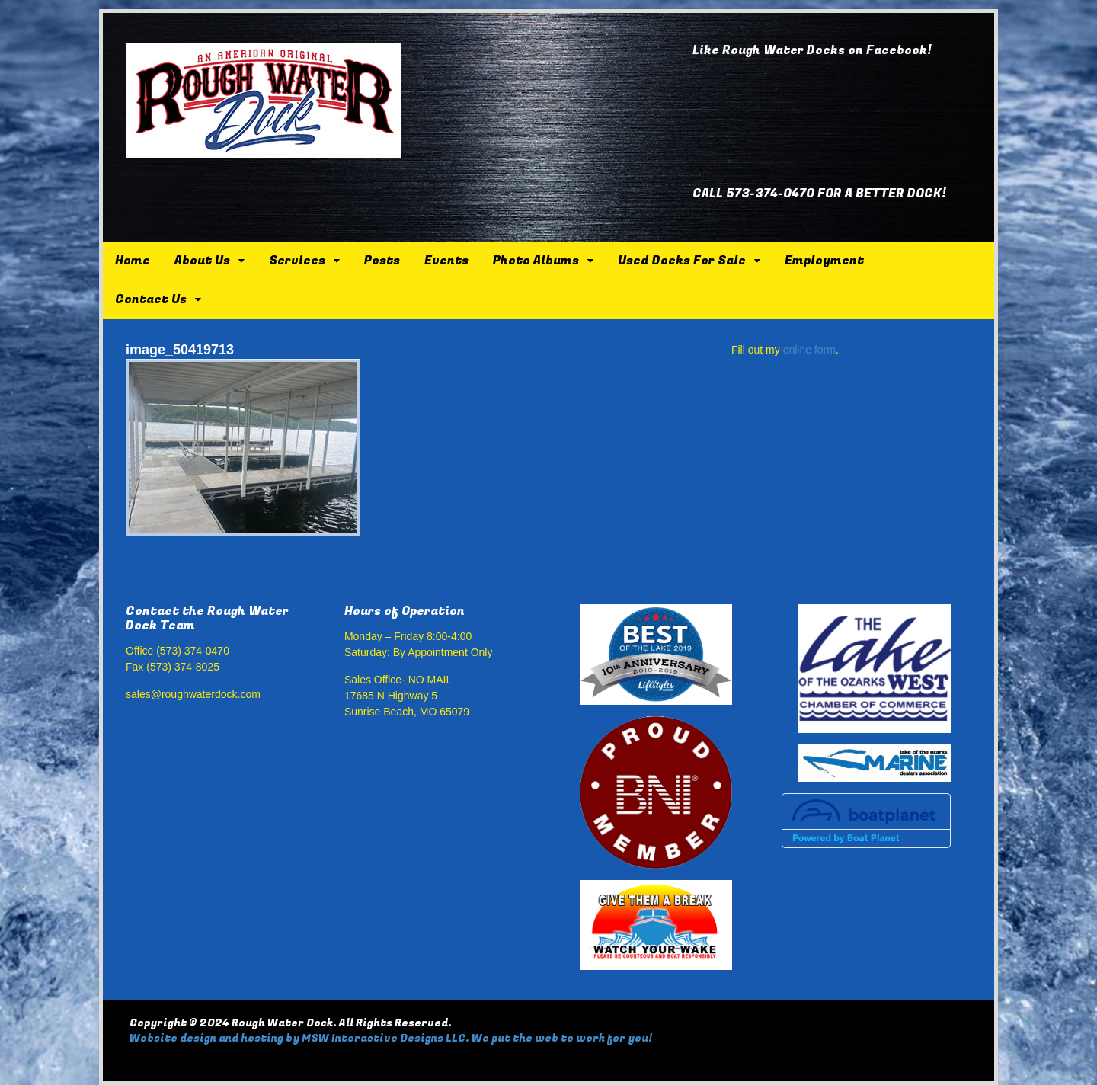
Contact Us (151, 299)
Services (297, 260)
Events (446, 260)
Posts (382, 260)
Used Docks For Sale (682, 260)
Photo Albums (536, 260)
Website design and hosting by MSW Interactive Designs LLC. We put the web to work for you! (391, 1038)
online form (809, 350)
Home (132, 260)
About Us (202, 260)
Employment (824, 260)
